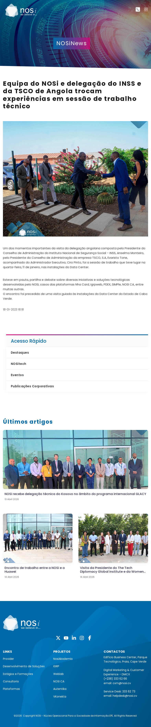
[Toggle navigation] (146, 9)
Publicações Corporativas (32, 386)
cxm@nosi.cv (122, 683)
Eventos (17, 375)
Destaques (20, 353)
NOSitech (18, 364)
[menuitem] (25, 659)
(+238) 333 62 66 (115, 679)
